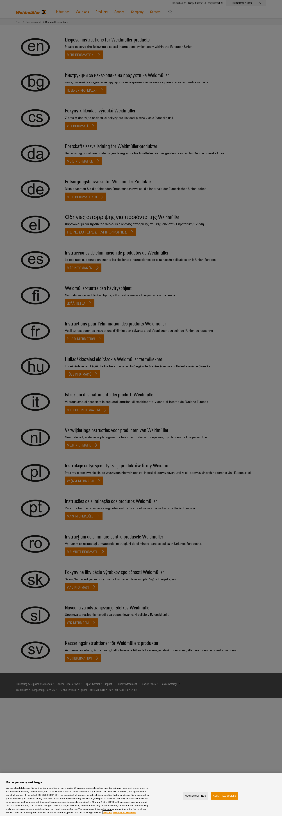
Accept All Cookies (224, 799)
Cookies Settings (195, 799)
